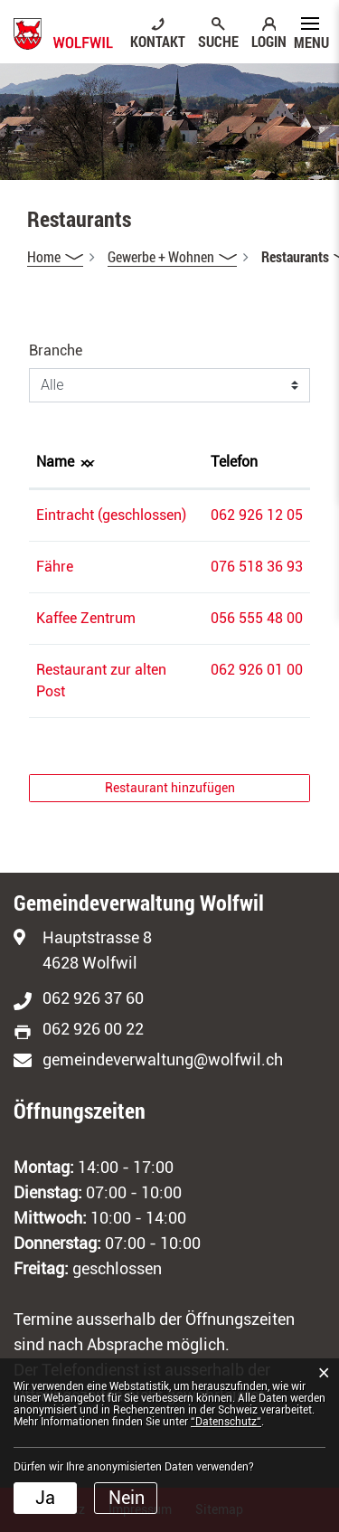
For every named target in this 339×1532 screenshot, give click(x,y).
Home (44, 256)
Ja (45, 1497)
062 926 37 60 (93, 997)
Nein (126, 1497)
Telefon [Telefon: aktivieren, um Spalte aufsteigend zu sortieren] (234, 461)
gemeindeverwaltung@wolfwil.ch (162, 1059)
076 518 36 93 (257, 566)
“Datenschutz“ (226, 1421)
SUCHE (218, 41)
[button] (172, 257)
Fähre (54, 566)
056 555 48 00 (257, 618)
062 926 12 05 (257, 515)
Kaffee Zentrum (86, 618)
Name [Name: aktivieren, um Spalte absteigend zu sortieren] (55, 461)
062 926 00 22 (93, 1028)
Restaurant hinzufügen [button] (170, 787)
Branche (55, 350)
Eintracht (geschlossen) (111, 515)
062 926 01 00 (257, 669)
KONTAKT (157, 41)
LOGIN (269, 41)
